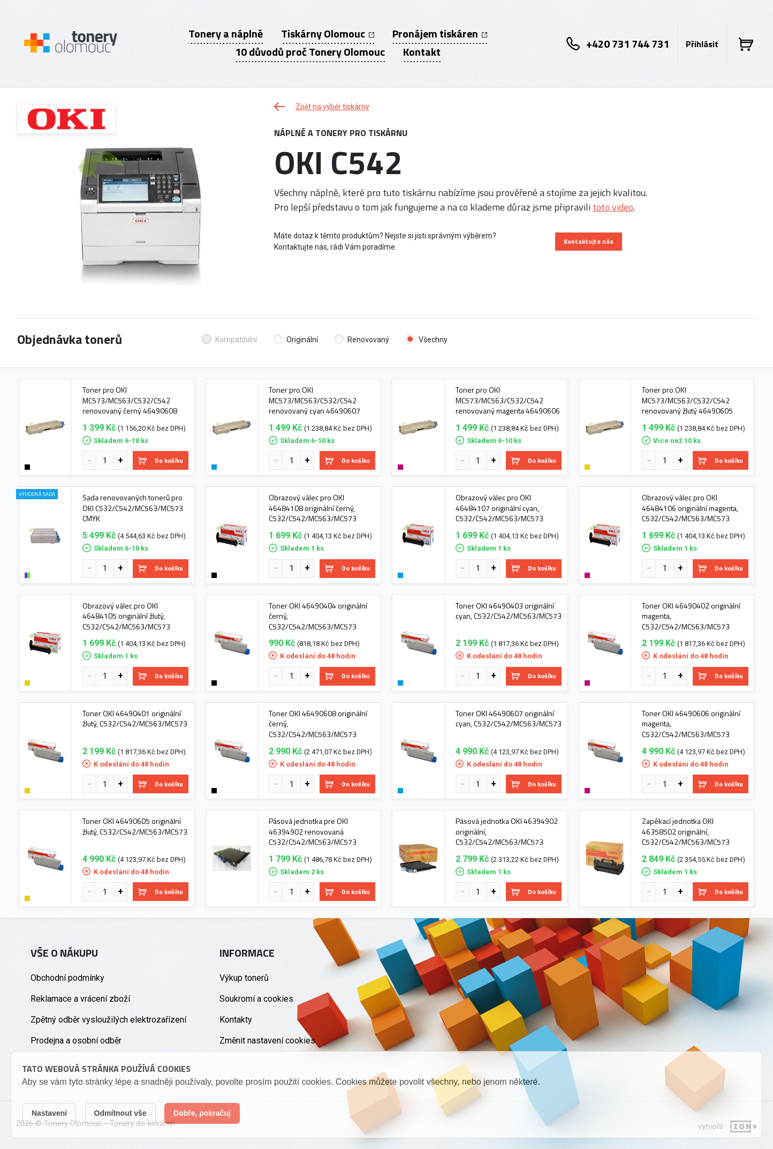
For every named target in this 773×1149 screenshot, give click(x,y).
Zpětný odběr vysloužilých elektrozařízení (108, 1020)
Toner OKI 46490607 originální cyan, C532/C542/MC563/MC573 (509, 718)
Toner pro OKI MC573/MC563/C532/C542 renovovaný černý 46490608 (129, 400)
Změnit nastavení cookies (267, 1040)
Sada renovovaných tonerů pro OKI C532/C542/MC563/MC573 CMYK (132, 508)
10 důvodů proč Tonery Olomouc (310, 52)
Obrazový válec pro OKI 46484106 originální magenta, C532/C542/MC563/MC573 (690, 508)
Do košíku (160, 460)
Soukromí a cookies (256, 999)
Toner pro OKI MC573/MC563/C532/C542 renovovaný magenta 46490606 (508, 400)
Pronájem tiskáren (439, 34)
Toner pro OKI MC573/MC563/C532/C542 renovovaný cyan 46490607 (314, 400)
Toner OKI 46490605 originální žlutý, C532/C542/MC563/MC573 (134, 826)
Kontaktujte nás (588, 241)
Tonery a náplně (225, 34)
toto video (613, 207)
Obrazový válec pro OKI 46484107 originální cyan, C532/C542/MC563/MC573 (499, 508)
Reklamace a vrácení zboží (80, 999)
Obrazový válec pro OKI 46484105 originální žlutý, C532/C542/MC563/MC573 (126, 616)
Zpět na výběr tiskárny (321, 106)
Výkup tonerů (244, 978)
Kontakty (235, 1020)
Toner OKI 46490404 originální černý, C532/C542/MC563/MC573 (318, 616)
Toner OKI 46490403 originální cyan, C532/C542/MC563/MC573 (509, 610)
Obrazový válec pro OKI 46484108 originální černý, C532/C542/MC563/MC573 (313, 508)
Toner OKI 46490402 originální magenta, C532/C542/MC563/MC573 (691, 616)
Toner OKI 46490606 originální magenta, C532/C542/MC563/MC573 (691, 724)
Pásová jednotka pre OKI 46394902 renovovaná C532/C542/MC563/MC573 (313, 831)
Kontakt (422, 52)
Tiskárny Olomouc (327, 34)
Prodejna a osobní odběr (76, 1040)
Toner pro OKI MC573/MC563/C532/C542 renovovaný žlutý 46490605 (687, 400)
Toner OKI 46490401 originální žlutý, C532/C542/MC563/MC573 (134, 718)
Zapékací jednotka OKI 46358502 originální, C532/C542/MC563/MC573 (686, 831)
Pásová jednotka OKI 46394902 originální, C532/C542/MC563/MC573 (507, 831)
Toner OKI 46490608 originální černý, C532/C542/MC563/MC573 (318, 724)
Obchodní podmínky (67, 978)
